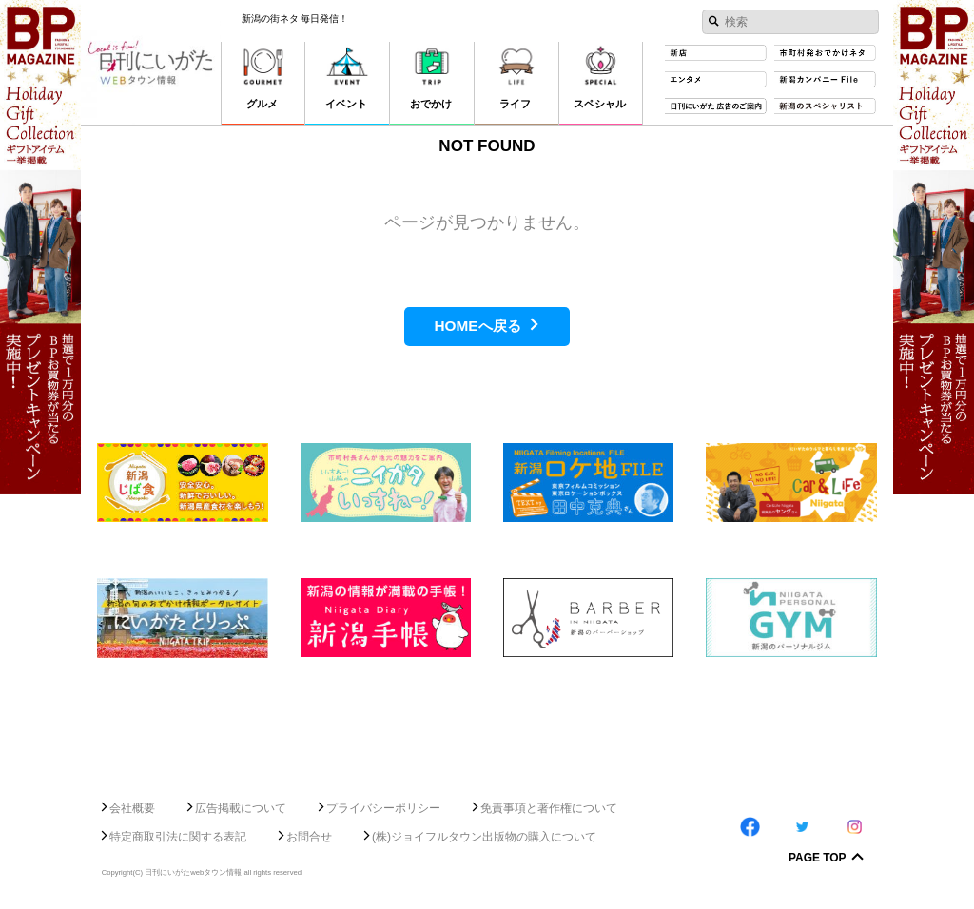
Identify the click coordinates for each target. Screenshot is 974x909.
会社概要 (132, 808)
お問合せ (309, 836)
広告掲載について (240, 808)
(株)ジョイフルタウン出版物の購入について (484, 836)
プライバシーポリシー (383, 808)
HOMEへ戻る (477, 326)
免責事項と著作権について (548, 808)
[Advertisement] (486, 721)
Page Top (818, 858)
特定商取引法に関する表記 (177, 836)
